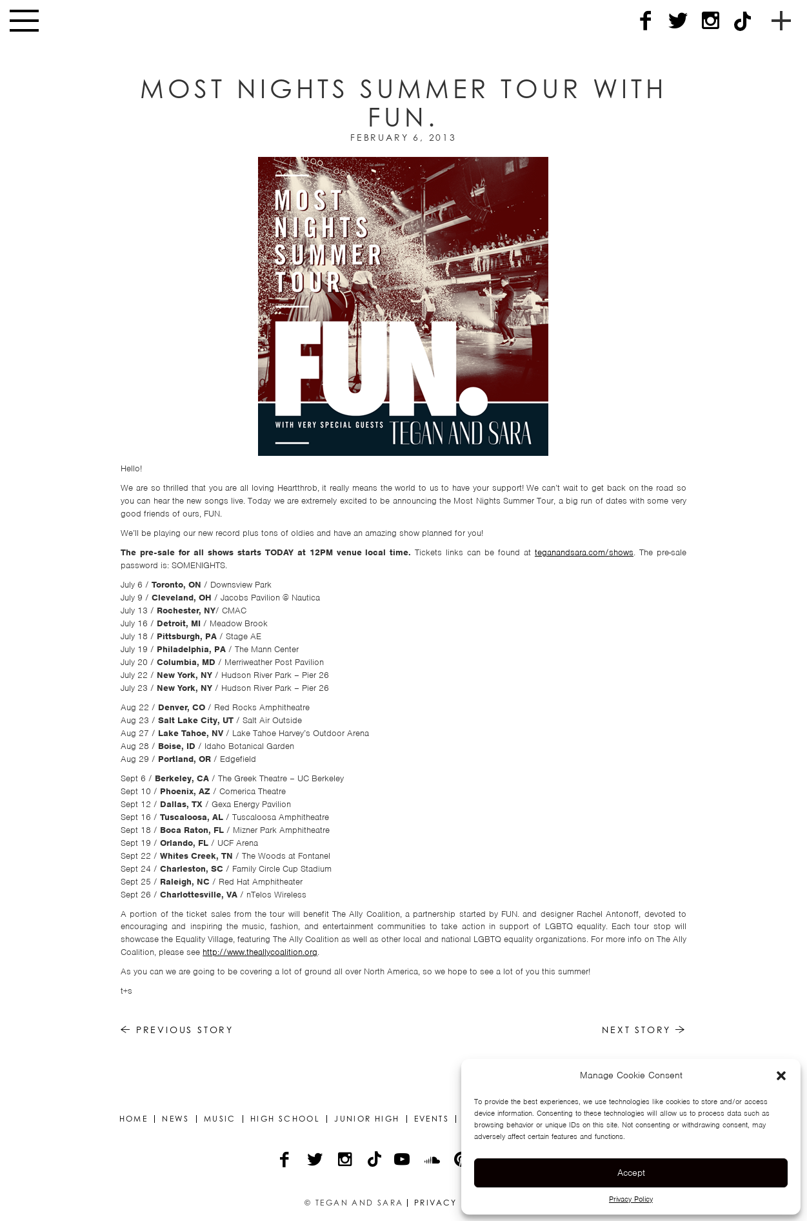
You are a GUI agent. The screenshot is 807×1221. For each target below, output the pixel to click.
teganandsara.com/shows (584, 552)
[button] (781, 1075)
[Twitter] (678, 21)
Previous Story (177, 1029)
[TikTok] (742, 21)
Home (133, 1119)
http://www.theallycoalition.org (260, 952)
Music (220, 1119)
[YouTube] (403, 1161)
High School (285, 1119)
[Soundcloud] (433, 1161)
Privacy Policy (631, 1199)
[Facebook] (646, 21)
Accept (631, 1172)
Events (431, 1119)
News (176, 1119)
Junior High (366, 1119)
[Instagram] (710, 21)
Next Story (644, 1029)
